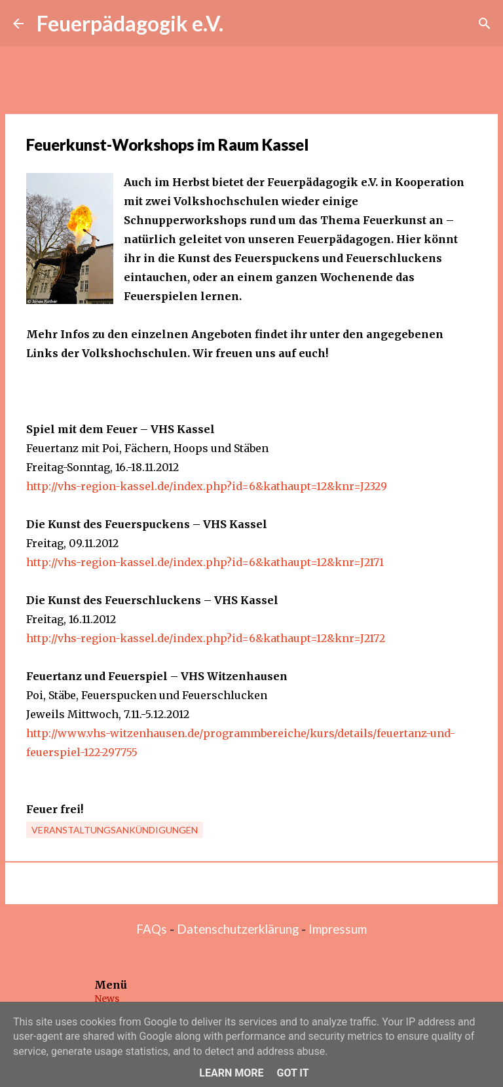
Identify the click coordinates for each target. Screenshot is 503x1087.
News (106, 998)
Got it (292, 1073)
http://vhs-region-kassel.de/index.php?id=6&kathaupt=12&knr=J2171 (205, 562)
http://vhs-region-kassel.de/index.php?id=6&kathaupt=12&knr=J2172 (205, 638)
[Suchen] (485, 23)
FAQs (151, 929)
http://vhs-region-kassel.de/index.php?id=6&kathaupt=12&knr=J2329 (206, 486)
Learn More (231, 1073)
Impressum (337, 929)
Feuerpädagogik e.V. (130, 23)
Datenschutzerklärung (238, 929)
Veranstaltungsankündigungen (114, 829)
